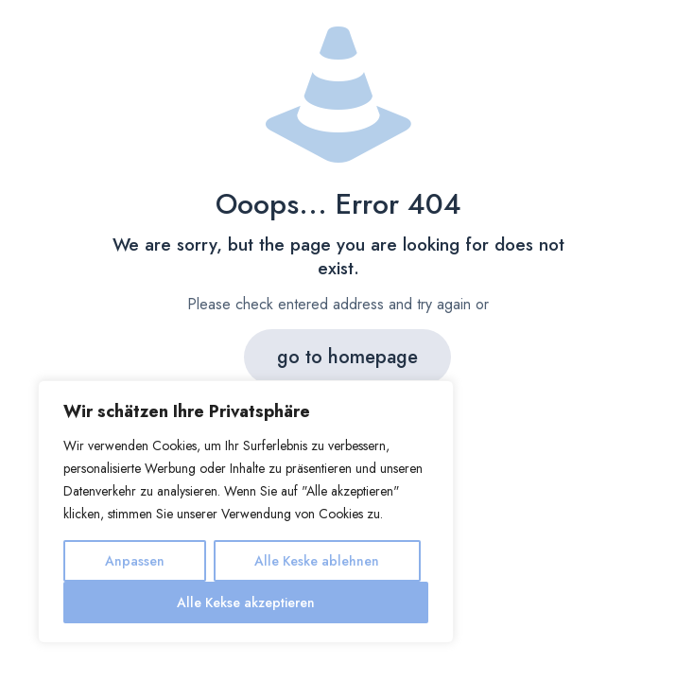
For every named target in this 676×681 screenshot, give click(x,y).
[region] (246, 511)
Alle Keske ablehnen (316, 560)
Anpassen (135, 560)
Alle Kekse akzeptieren (246, 602)
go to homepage (347, 357)
